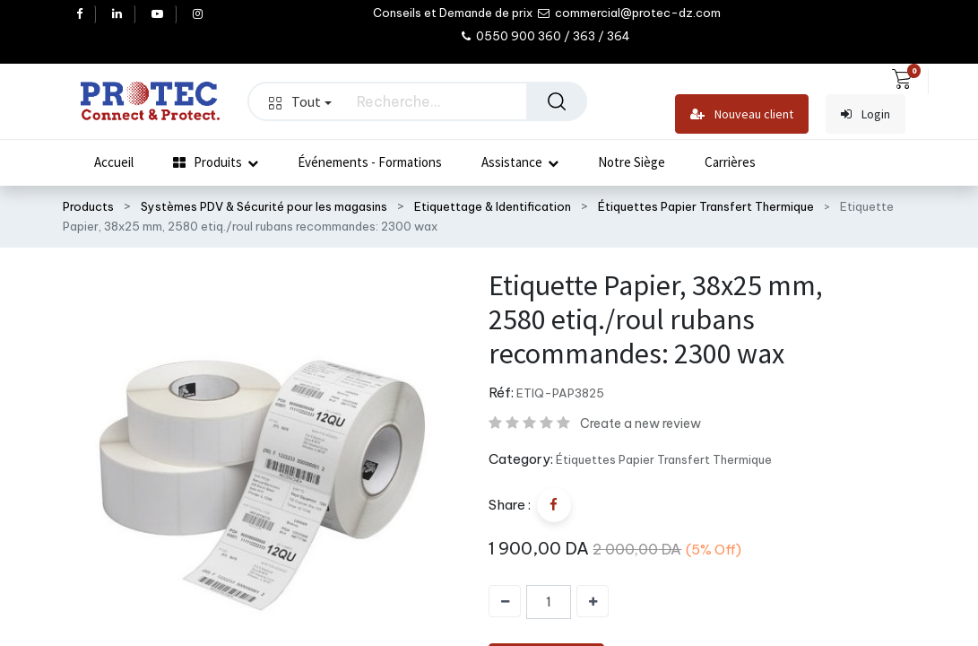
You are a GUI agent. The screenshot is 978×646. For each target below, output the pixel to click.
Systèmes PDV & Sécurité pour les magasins (264, 206)
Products (88, 206)
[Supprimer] (505, 601)
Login (865, 114)
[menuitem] (113, 162)
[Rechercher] (556, 101)
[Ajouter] (592, 601)
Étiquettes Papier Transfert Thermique (706, 206)
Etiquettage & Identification (492, 206)
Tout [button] (300, 101)
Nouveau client (741, 114)
